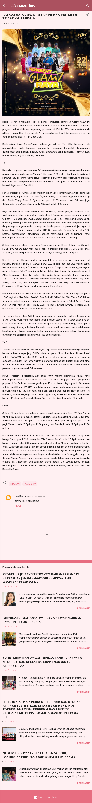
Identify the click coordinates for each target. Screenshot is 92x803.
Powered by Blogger (46, 797)
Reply (18, 506)
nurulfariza (20, 496)
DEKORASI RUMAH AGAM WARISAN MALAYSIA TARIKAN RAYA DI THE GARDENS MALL (41, 620)
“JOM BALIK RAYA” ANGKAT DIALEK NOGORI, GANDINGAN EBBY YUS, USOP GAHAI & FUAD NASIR (38, 755)
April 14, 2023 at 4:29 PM (37, 496)
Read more (83, 608)
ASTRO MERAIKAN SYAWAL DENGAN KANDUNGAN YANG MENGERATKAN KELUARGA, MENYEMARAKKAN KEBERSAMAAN (42, 661)
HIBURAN (15, 483)
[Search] (88, 6)
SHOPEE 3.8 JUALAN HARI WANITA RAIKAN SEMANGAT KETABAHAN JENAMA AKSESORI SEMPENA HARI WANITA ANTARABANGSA (40, 578)
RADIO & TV (30, 483)
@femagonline (22, 5)
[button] (88, 15)
